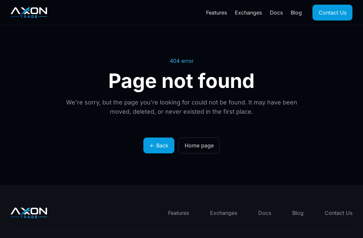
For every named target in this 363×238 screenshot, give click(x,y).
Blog (296, 12)
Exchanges (248, 12)
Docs (276, 12)
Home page (199, 145)
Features (216, 12)
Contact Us (332, 12)
